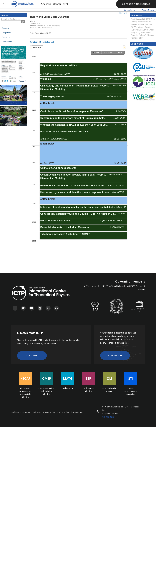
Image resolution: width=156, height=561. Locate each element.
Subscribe (31, 355)
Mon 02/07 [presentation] (37, 47)
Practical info (7, 42)
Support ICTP (115, 355)
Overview (5, 28)
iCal (125, 13)
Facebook (15, 308)
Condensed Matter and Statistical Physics (46, 391)
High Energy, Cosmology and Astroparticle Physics (25, 391)
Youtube (31, 308)
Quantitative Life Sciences (109, 389)
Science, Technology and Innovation (130, 391)
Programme (6, 33)
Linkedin (48, 308)
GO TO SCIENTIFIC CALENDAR (136, 4)
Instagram (40, 308)
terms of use (77, 412)
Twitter (23, 308)
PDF (120, 13)
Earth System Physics (88, 389)
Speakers (5, 37)
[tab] (37, 47)
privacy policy (49, 412)
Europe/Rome (129, 10)
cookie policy (63, 412)
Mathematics (67, 388)
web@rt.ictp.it (108, 417)
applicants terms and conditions (26, 412)
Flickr (56, 308)
